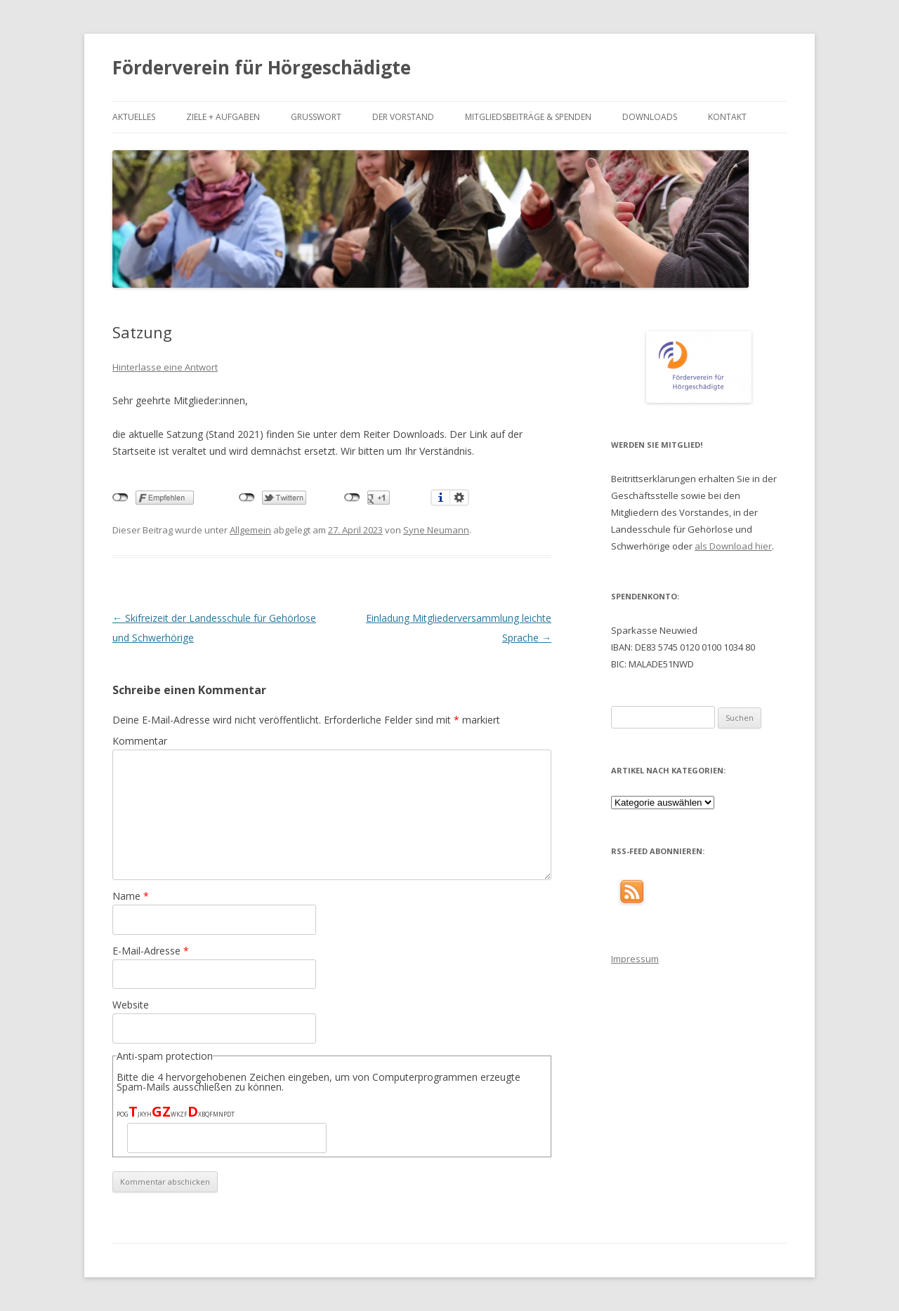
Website (130, 1004)
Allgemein (250, 530)
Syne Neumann (436, 530)
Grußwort (316, 117)
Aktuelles (133, 117)
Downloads (649, 117)
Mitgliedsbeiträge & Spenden (528, 117)
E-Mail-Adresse (150, 950)
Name (130, 896)
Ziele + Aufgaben (223, 117)
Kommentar (139, 740)
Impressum (635, 958)
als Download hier (733, 546)
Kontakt (727, 117)
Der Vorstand (403, 117)
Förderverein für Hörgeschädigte (261, 67)
